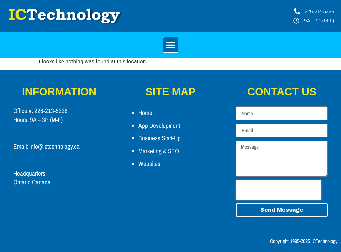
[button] (170, 45)
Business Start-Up (159, 138)
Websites (149, 163)
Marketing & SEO (158, 151)
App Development (159, 125)
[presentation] (278, 190)
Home (145, 112)
